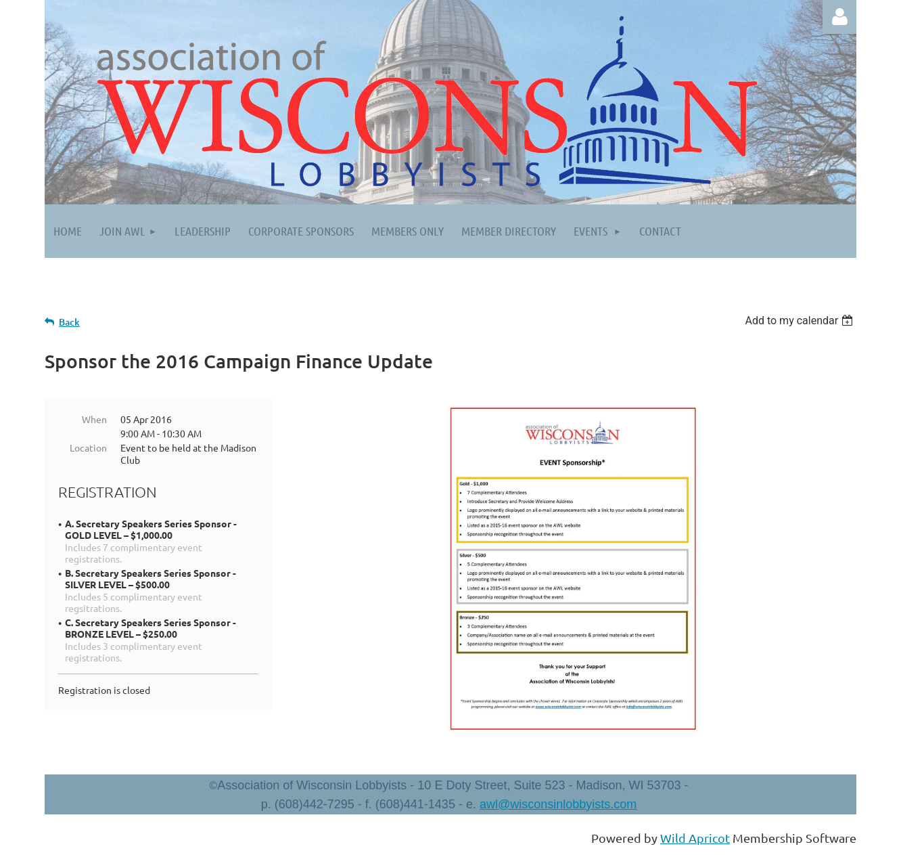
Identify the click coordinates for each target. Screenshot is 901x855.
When (94, 419)
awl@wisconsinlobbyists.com (558, 804)
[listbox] (800, 320)
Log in (839, 17)
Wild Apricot (695, 838)
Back (69, 321)
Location (88, 447)
